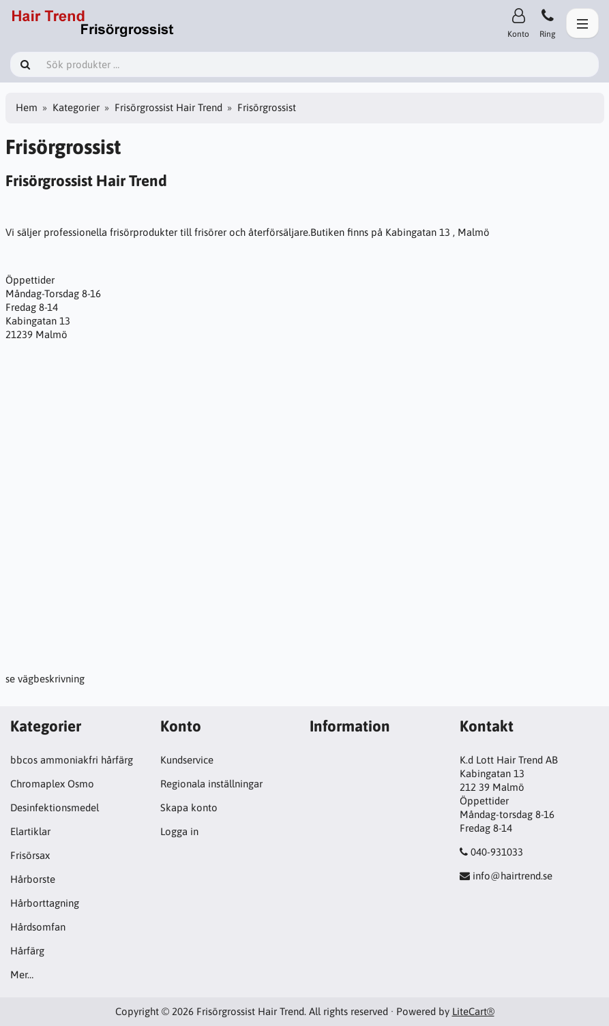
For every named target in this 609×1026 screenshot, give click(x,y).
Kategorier (76, 107)
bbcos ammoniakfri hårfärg (71, 760)
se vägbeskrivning (45, 678)
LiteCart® (473, 1011)
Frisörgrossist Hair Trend (168, 107)
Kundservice (186, 760)
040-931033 (497, 852)
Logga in (179, 831)
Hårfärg (27, 950)
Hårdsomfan (37, 927)
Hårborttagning (44, 903)
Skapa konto (189, 807)
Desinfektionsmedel (54, 807)
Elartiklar (30, 831)
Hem (27, 107)
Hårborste (32, 879)
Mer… (21, 974)
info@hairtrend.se (512, 875)
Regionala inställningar (211, 783)
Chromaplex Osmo (52, 783)
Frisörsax (30, 855)
